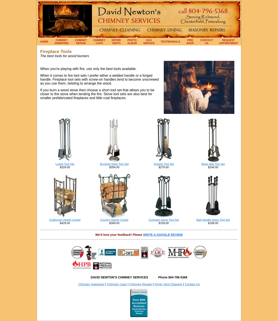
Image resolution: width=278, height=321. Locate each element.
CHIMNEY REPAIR (81, 42)
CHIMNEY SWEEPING (62, 42)
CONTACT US (206, 42)
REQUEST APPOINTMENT (228, 42)
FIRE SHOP (190, 42)
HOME (44, 41)
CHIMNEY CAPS (99, 42)
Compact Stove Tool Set (164, 219)
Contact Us (192, 284)
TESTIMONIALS (170, 41)
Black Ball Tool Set (213, 164)
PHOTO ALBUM (132, 42)
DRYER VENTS (116, 42)
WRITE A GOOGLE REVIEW (163, 234)
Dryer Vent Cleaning (168, 284)
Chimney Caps (117, 284)
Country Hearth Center (114, 219)
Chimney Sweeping (91, 284)
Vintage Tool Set (164, 164)
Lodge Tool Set (65, 164)
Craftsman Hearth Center (65, 219)
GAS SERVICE (149, 42)
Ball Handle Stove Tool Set (213, 219)
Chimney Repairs (140, 284)
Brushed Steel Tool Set (114, 164)
